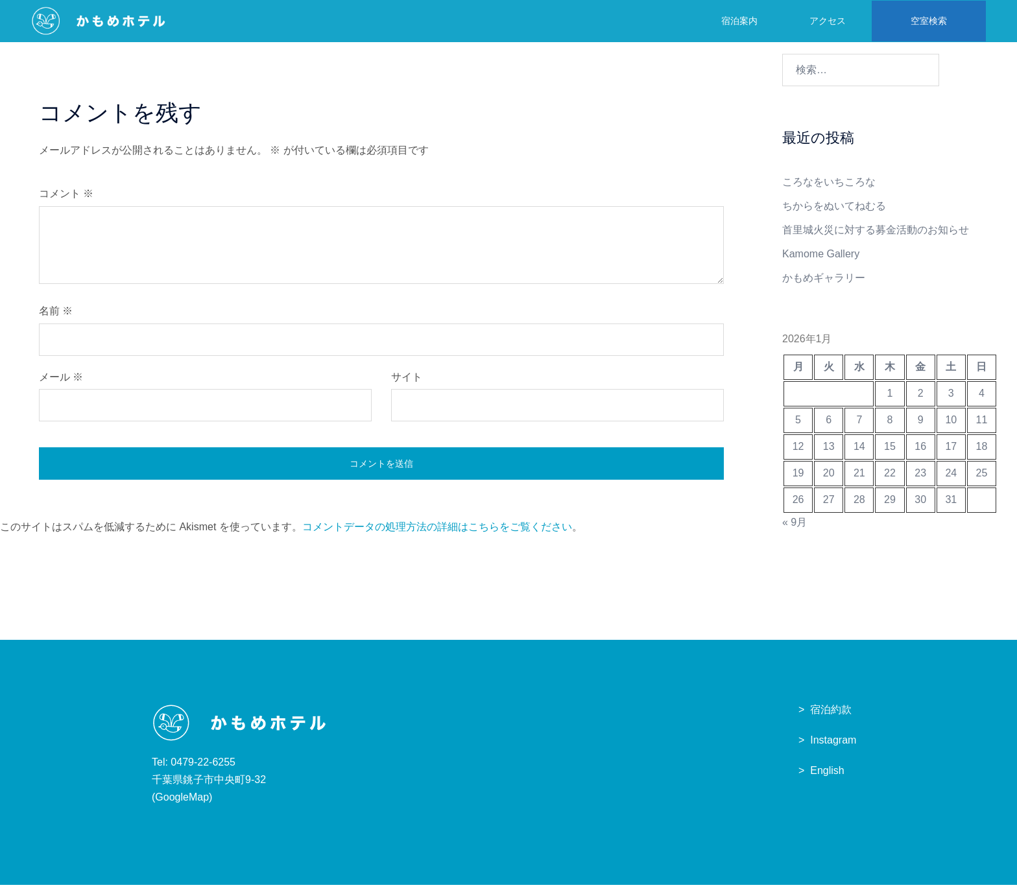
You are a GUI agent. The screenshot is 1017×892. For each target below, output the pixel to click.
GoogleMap (182, 804)
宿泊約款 (831, 716)
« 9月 (794, 529)
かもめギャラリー (823, 284)
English (827, 777)
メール (61, 384)
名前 (56, 317)
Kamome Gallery (820, 260)
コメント (66, 200)
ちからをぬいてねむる (834, 212)
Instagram (833, 747)
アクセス (826, 20)
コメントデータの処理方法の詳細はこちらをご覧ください (437, 533)
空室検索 (927, 20)
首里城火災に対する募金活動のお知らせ (875, 236)
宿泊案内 (737, 20)
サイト (406, 384)
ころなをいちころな (829, 188)
